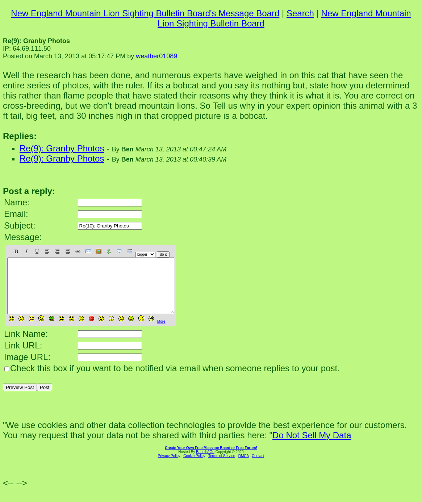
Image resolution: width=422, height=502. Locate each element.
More (161, 332)
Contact (258, 467)
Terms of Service (221, 467)
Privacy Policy (169, 467)
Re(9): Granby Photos (62, 148)
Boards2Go (205, 463)
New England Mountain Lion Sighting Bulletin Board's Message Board (145, 13)
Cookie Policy (194, 467)
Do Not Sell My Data (311, 446)
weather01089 (156, 56)
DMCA (243, 467)
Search (300, 13)
